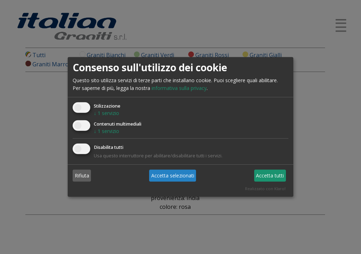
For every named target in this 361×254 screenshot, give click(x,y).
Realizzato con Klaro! (265, 188)
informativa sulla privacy (179, 88)
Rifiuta (82, 175)
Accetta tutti (270, 175)
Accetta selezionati (172, 175)
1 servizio (106, 113)
